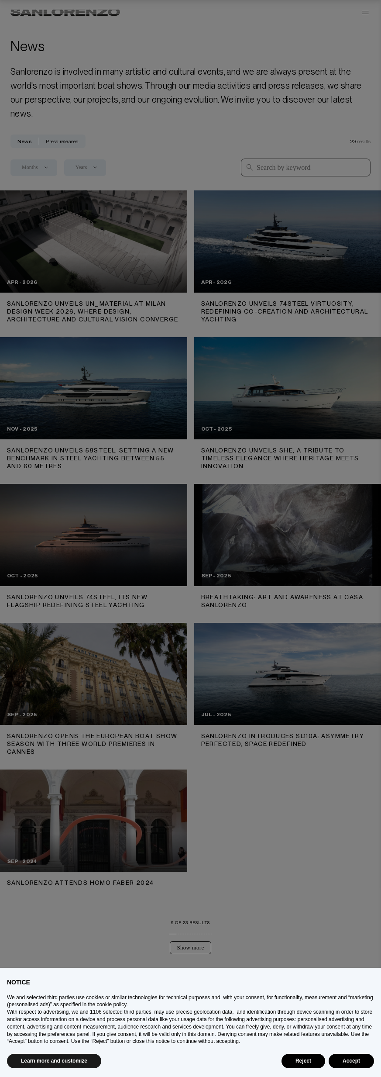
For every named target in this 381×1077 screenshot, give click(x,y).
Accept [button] (351, 1061)
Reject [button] (303, 1061)
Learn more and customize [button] (54, 1061)
